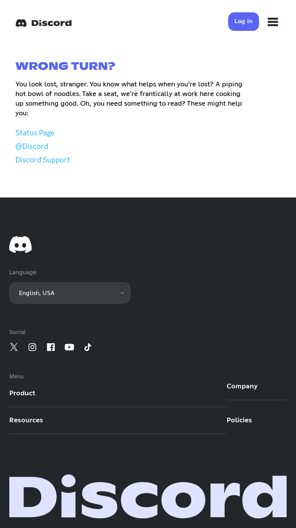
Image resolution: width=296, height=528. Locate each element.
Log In (243, 21)
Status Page (34, 133)
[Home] (43, 23)
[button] (69, 293)
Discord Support (42, 160)
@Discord (31, 146)
